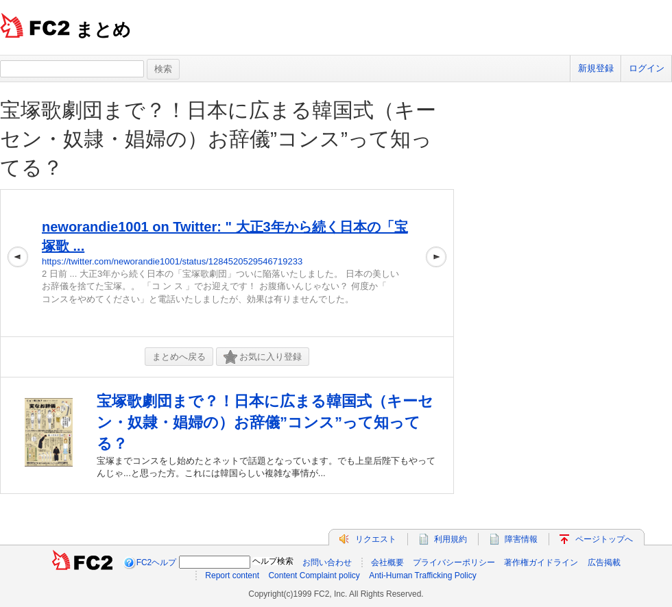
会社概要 (387, 562)
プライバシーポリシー (454, 562)
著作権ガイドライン (541, 562)
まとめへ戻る (179, 356)
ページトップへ (604, 539)
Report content (232, 575)
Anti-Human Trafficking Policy (423, 575)
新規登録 (596, 68)
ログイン (646, 68)
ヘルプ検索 (272, 561)
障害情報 (521, 539)
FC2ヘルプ (156, 562)
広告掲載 (604, 562)
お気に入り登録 (263, 357)
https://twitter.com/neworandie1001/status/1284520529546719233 (172, 261)
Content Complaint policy (313, 575)
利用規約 (450, 539)
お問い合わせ (327, 562)
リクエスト (375, 539)
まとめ (103, 29)
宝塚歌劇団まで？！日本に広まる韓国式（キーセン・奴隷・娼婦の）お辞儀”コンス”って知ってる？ (218, 139)
